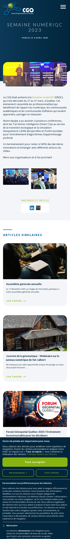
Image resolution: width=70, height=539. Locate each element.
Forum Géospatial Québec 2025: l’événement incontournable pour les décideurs (33, 433)
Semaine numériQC (43, 97)
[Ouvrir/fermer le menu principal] (63, 7)
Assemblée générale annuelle (24, 284)
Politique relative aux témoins (42, 481)
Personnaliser (18, 500)
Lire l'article (14, 300)
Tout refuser (51, 500)
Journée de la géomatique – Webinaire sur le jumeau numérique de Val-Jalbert (32, 357)
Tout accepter (35, 489)
